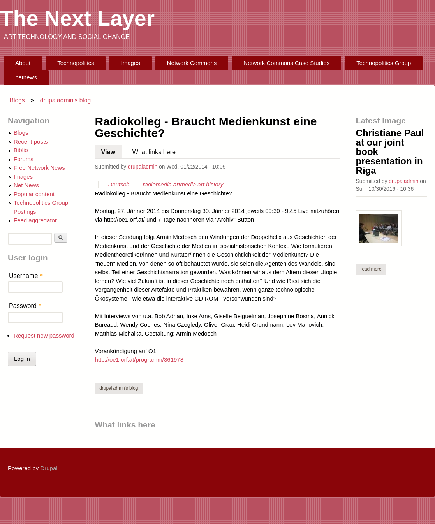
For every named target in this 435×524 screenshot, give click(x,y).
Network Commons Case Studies (286, 63)
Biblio (21, 150)
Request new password (44, 335)
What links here (154, 151)
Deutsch (118, 184)
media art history (201, 184)
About (22, 63)
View (111, 150)
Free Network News (39, 167)
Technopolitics (75, 63)
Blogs (17, 100)
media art (168, 184)
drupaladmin (142, 167)
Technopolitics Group (383, 63)
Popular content (34, 194)
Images (130, 63)
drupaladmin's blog (65, 100)
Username (26, 275)
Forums (23, 159)
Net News (26, 185)
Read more (373, 269)
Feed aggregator (35, 220)
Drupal (48, 468)
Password (25, 305)
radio (149, 184)
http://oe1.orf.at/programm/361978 (139, 359)
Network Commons (192, 63)
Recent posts (31, 141)
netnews (26, 77)
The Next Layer (77, 18)
